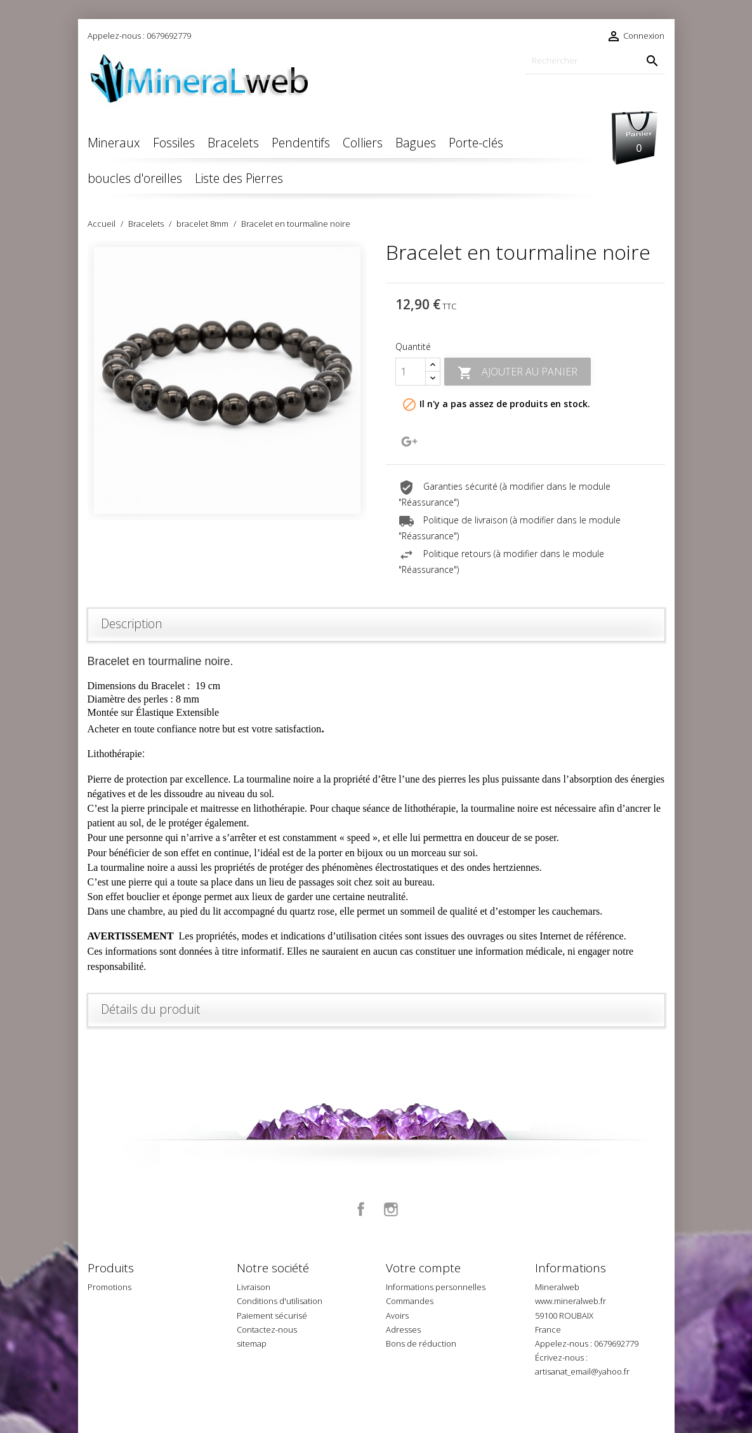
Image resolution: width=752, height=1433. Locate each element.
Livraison (253, 1287)
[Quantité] (410, 372)
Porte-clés (476, 142)
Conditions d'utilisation (279, 1301)
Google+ (409, 441)
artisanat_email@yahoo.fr (582, 1371)
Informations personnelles (435, 1287)
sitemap (252, 1343)
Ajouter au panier (517, 372)
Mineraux (114, 142)
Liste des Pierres (239, 178)
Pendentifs (301, 142)
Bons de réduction (421, 1343)
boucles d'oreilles (135, 178)
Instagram (391, 1209)
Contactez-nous (267, 1329)
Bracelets (233, 142)
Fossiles (174, 142)
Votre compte (423, 1268)
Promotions (109, 1287)
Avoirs (397, 1315)
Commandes (409, 1301)
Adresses (403, 1329)
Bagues (415, 142)
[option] (227, 380)
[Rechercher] (595, 60)
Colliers (363, 142)
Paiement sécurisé (272, 1315)
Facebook (361, 1209)
